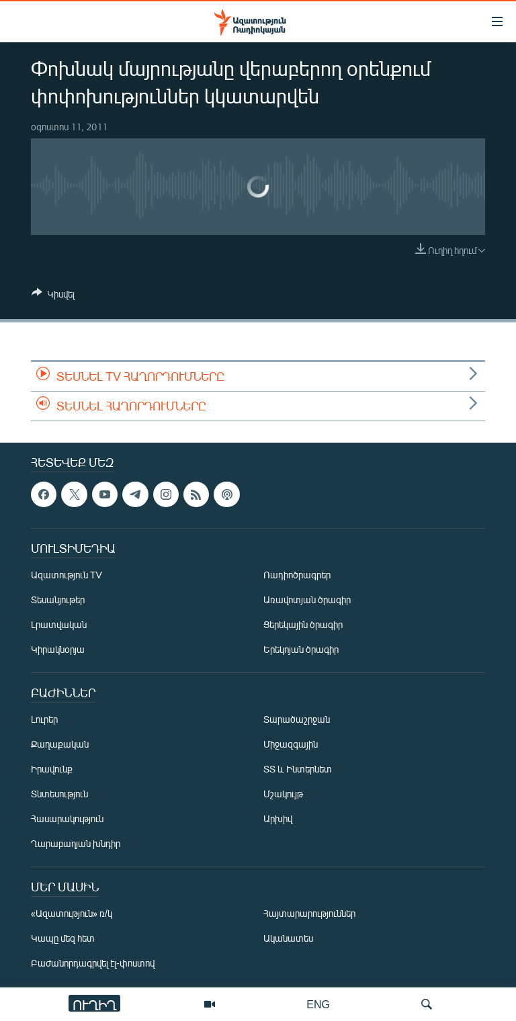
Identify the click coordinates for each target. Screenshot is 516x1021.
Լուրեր (44, 719)
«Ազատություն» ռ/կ (71, 913)
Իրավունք (52, 768)
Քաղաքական (60, 744)
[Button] (53, 296)
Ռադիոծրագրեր (297, 574)
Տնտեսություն (59, 793)
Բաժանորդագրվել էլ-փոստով (93, 963)
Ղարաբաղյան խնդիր (75, 843)
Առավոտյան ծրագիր (307, 599)
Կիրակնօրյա (58, 649)
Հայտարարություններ (309, 913)
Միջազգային (290, 744)
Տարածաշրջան (296, 719)
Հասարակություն (67, 818)
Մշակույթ (283, 793)
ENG (318, 1003)
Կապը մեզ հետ (63, 938)
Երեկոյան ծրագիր (301, 649)
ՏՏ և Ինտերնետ (297, 768)
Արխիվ (277, 818)
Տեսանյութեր (58, 599)
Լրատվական (59, 624)
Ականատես (288, 938)
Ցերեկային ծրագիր (303, 624)
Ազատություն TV (66, 574)
